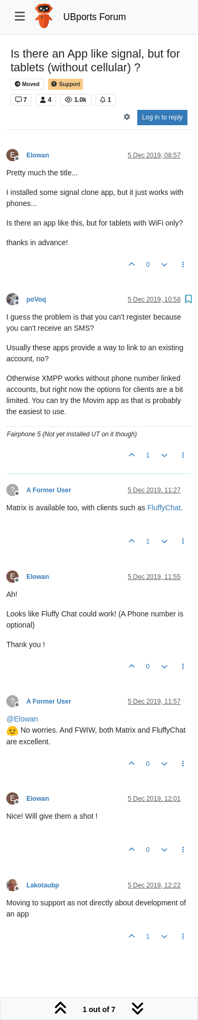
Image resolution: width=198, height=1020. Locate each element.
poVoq (36, 299)
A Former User (48, 490)
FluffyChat (164, 507)
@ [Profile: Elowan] (22, 719)
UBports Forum (94, 17)
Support (65, 84)
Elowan (37, 155)
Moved (27, 84)
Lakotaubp (42, 885)
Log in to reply (162, 117)
